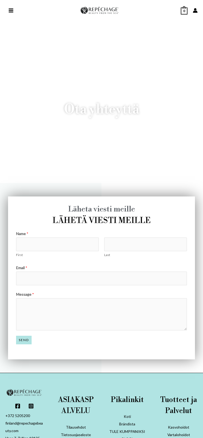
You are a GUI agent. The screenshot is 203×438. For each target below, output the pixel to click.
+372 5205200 (17, 416)
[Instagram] (31, 406)
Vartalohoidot (178, 434)
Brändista (127, 424)
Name (22, 233)
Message (25, 294)
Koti (127, 416)
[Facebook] (17, 406)
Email (21, 267)
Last (107, 255)
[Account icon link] (195, 10)
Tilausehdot (76, 427)
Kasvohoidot (178, 427)
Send (24, 340)
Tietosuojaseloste (76, 434)
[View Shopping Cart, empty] (184, 10)
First (19, 255)
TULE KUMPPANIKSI (127, 431)
